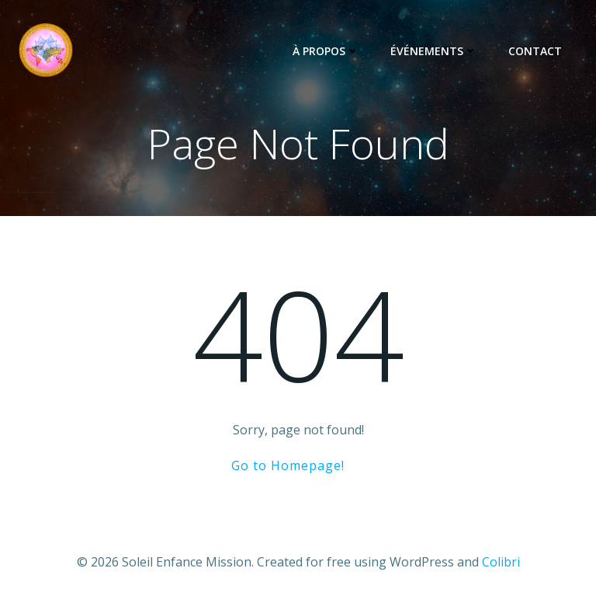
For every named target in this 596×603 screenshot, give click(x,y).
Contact (535, 51)
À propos (326, 51)
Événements (433, 51)
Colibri (501, 561)
